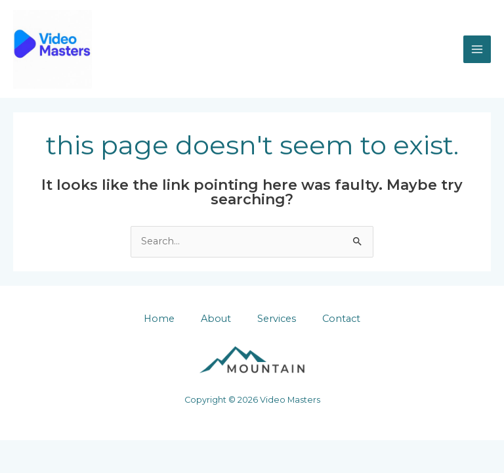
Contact (341, 319)
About (216, 319)
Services (276, 319)
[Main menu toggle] (477, 49)
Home (159, 319)
